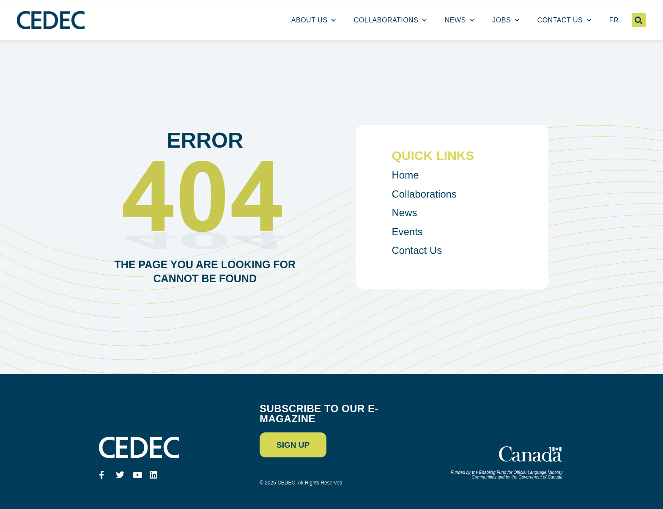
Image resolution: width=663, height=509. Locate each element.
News (460, 20)
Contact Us (564, 20)
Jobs (505, 20)
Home (405, 175)
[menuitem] (614, 20)
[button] (639, 20)
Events (407, 231)
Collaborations (390, 20)
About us (313, 20)
